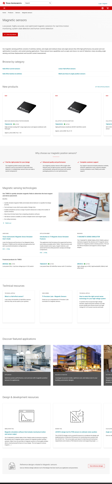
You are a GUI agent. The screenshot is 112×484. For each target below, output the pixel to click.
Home (4, 12)
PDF (4, 255)
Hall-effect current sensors (11, 69)
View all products (10, 34)
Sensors (17, 12)
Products (10, 12)
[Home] (12, 3)
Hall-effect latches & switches (12, 74)
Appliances (27, 371)
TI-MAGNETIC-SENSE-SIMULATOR (88, 242)
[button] (4, 8)
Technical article (19, 312)
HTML (8, 255)
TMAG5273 (43, 270)
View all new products (102, 87)
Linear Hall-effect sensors (67, 69)
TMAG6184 (27, 114)
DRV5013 (80, 270)
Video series (56, 312)
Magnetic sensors (27, 12)
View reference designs (96, 472)
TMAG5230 (77, 114)
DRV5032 (6, 270)
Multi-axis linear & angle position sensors (72, 74)
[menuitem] (102, 8)
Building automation (77, 371)
